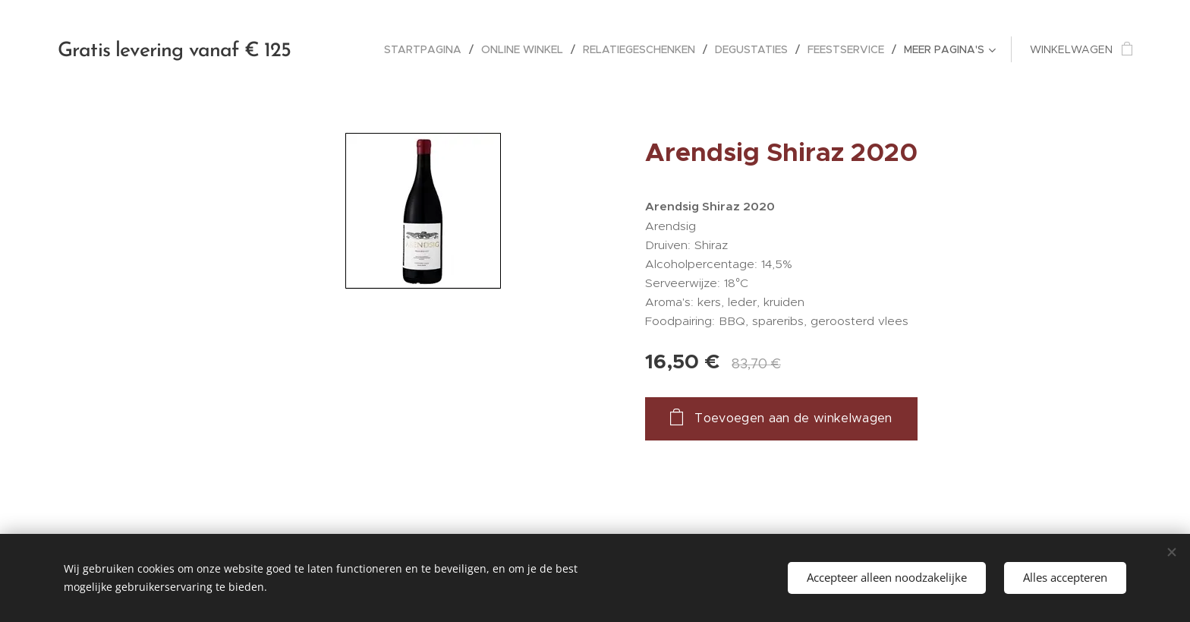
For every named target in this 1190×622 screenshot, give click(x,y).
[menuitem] (427, 49)
